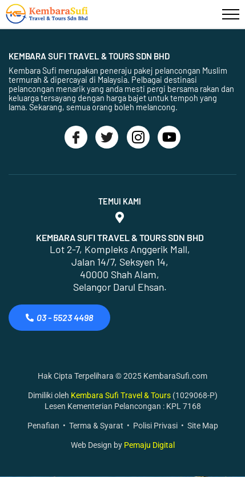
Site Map (202, 425)
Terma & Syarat (96, 425)
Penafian (43, 425)
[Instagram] (138, 137)
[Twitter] (106, 137)
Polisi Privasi (155, 425)
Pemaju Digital (149, 445)
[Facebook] (76, 137)
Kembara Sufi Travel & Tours (121, 395)
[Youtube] (169, 137)
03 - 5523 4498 (59, 317)
